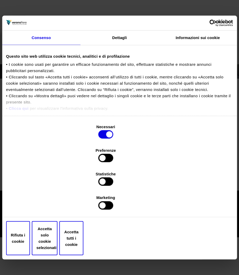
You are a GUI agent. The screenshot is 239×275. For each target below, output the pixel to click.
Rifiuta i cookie (43, 203)
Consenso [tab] (41, 83)
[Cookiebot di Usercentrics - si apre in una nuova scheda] (210, 68)
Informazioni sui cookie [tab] (198, 83)
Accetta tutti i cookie (196, 203)
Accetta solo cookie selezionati (120, 203)
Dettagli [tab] (119, 83)
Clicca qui (19, 154)
